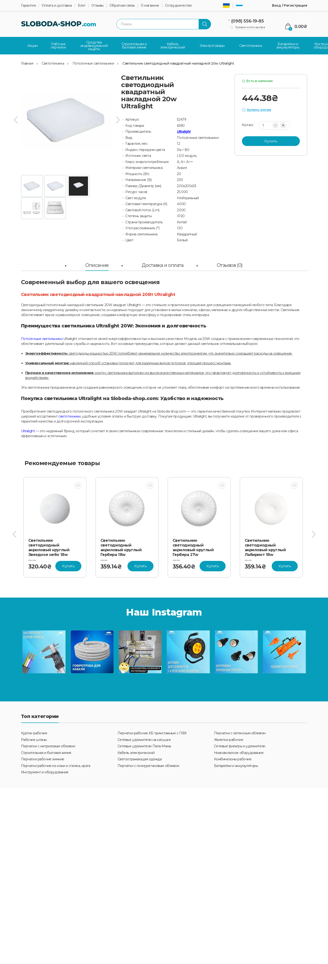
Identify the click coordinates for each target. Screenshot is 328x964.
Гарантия (28, 6)
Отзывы (97, 6)
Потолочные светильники (93, 62)
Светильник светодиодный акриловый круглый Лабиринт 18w (265, 546)
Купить (270, 139)
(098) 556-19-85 (247, 21)
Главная (27, 62)
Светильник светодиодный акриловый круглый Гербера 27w (193, 546)
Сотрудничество (178, 6)
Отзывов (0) (230, 264)
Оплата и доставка (57, 6)
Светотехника (53, 62)
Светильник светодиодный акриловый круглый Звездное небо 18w (49, 546)
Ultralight (183, 130)
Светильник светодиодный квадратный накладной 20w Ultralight (178, 62)
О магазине (150, 6)
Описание (97, 264)
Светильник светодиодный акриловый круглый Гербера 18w (121, 546)
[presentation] (15, 118)
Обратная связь (122, 6)
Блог (81, 6)
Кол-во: (248, 124)
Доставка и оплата (163, 264)
